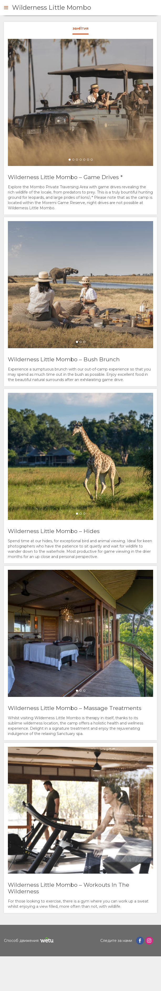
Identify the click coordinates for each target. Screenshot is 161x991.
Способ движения (29, 940)
